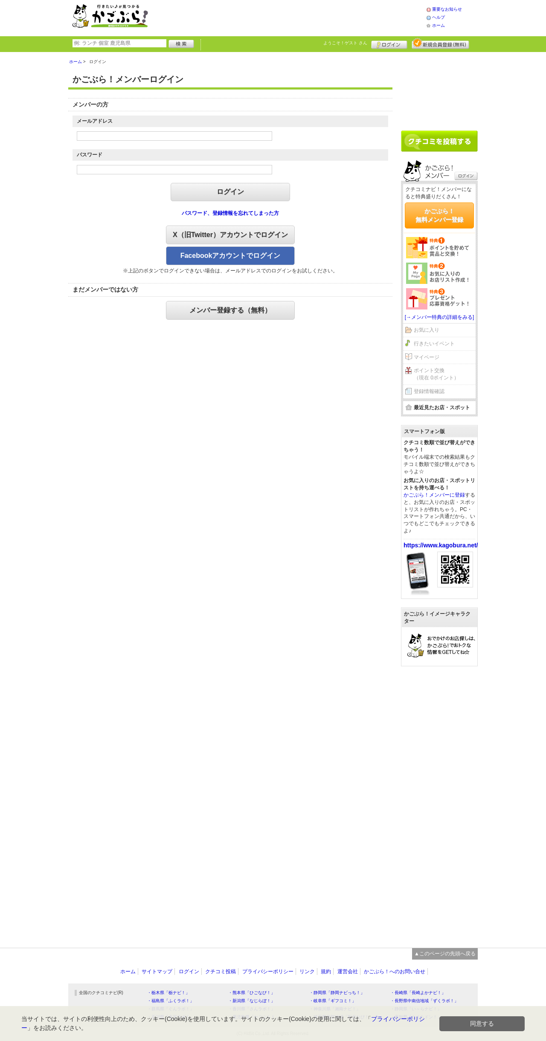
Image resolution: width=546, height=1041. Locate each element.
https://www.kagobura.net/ (441, 545)
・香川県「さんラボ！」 (251, 1008)
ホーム (438, 25)
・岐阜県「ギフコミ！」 (332, 1000)
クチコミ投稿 (220, 971)
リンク (307, 971)
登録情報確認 (429, 391)
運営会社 (347, 971)
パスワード (89, 155)
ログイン (389, 43)
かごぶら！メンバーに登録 (434, 495)
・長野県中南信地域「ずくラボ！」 (424, 1000)
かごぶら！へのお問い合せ (394, 971)
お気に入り (426, 330)
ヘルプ (438, 17)
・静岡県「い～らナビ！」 (415, 1008)
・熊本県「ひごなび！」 (251, 992)
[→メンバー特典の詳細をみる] (439, 317)
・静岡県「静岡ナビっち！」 (337, 992)
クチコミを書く (439, 141)
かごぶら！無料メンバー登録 (439, 215)
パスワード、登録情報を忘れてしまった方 (230, 213)
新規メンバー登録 (440, 43)
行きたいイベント (434, 344)
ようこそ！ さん (345, 42)
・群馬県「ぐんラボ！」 (170, 1008)
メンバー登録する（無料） (230, 310)
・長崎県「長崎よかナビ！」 (418, 992)
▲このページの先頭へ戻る (445, 954)
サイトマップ (157, 971)
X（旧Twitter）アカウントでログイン (230, 234)
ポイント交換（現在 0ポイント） (436, 374)
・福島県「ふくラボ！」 (170, 1000)
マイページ (426, 357)
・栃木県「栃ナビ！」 (168, 992)
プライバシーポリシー (267, 971)
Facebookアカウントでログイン (230, 255)
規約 (326, 971)
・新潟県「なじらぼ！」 (251, 1000)
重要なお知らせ (447, 9)
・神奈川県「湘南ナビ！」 (334, 1008)
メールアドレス (95, 121)
